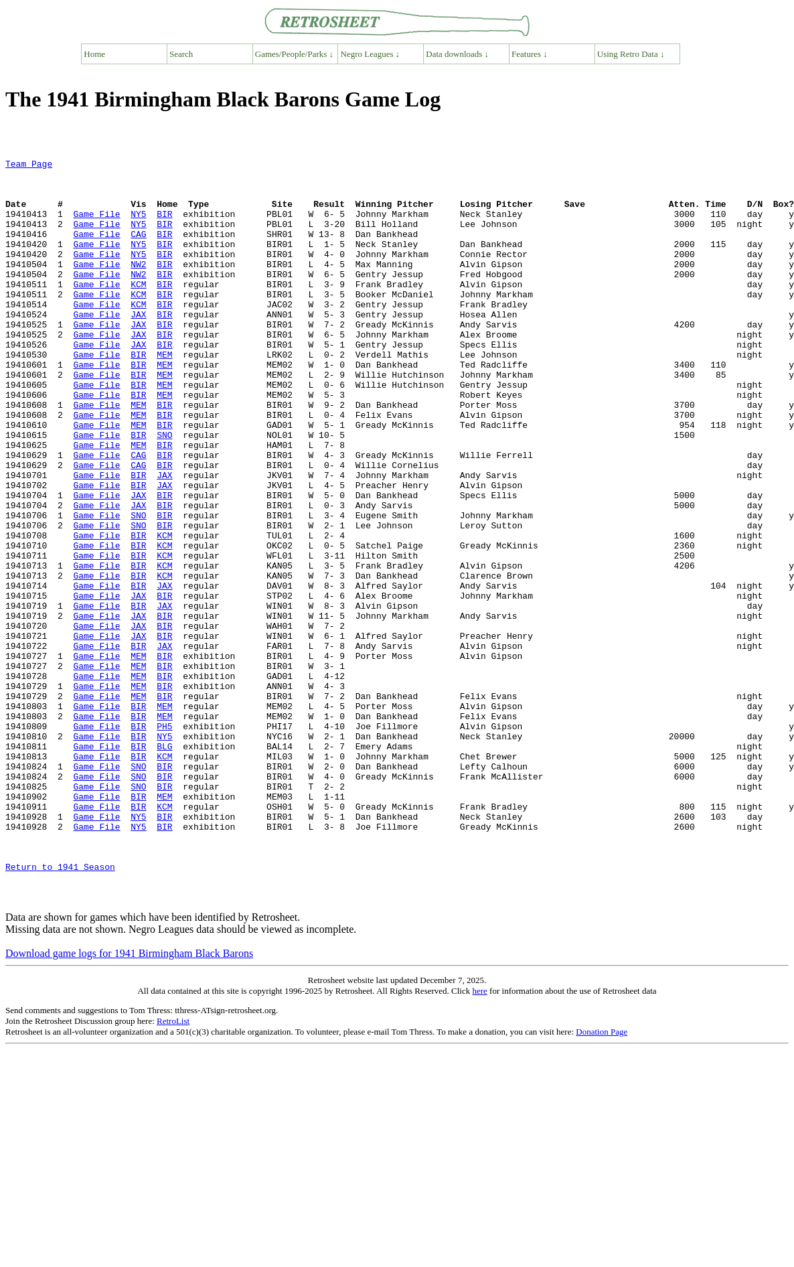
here (479, 1139)
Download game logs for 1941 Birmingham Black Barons (129, 1102)
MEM (164, 394)
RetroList (173, 1170)
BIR (164, 226)
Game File (96, 226)
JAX (138, 346)
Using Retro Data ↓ (631, 54)
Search (181, 54)
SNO (164, 491)
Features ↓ (529, 54)
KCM (138, 310)
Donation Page (601, 1180)
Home (94, 54)
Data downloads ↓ (457, 54)
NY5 (138, 226)
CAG (138, 250)
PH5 (164, 840)
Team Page (28, 165)
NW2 (138, 286)
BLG (164, 865)
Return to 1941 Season (60, 1009)
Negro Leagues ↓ (370, 54)
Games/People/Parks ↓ (294, 54)
